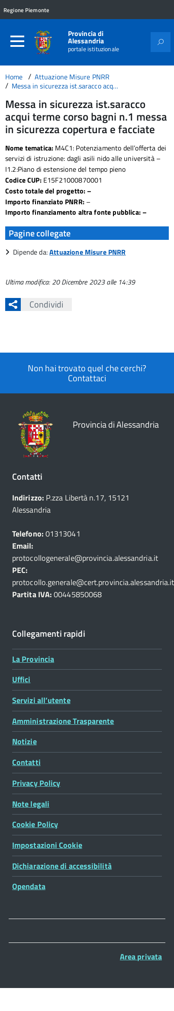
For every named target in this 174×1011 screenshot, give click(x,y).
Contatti (26, 762)
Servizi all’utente (41, 700)
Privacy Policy (36, 783)
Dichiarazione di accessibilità (62, 866)
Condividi (42, 304)
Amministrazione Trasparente (63, 721)
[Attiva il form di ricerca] (161, 42)
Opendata (28, 886)
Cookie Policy (35, 824)
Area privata (141, 956)
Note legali (30, 804)
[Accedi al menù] (17, 41)
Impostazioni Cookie (47, 845)
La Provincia (33, 659)
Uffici (21, 679)
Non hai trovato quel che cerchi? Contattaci (87, 373)
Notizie (24, 741)
